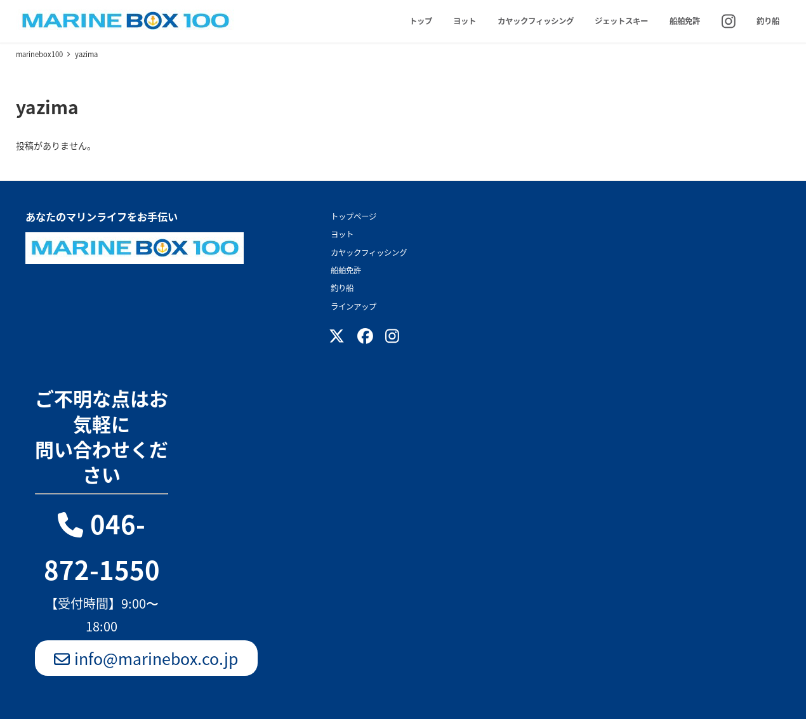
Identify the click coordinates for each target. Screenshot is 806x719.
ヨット (342, 234)
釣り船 (342, 288)
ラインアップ (353, 306)
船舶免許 (346, 270)
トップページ (353, 216)
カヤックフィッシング (369, 252)
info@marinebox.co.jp (146, 658)
